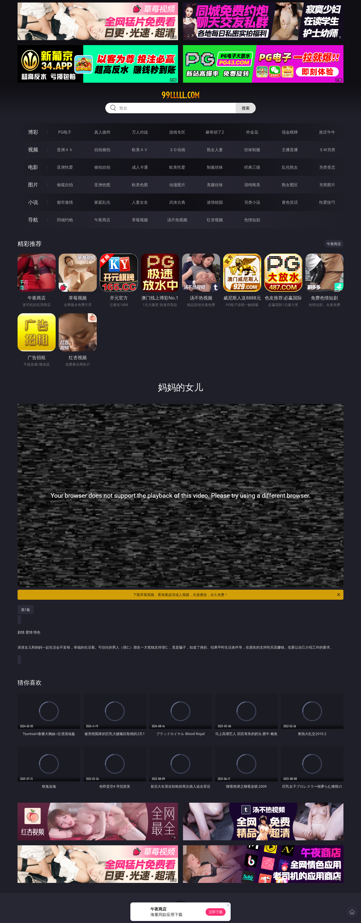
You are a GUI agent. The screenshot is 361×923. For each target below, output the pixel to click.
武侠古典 (177, 202)
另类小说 (252, 202)
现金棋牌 (290, 132)
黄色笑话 (290, 202)
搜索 (246, 108)
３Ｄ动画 (177, 149)
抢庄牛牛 (327, 132)
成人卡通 (140, 167)
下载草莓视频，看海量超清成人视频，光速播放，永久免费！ (237, 595)
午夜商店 (102, 220)
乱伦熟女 (290, 167)
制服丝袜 (215, 167)
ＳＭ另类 (327, 149)
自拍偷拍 (102, 149)
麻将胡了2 (215, 132)
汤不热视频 (177, 220)
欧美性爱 (177, 167)
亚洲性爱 (65, 167)
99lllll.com (180, 95)
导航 (33, 219)
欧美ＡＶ (140, 149)
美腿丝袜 (215, 184)
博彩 (33, 132)
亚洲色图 (102, 184)
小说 (33, 202)
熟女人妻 (215, 149)
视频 (33, 149)
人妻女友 (140, 202)
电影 (33, 167)
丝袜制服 (252, 149)
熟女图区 (290, 184)
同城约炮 (65, 220)
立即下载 (216, 911)
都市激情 (65, 202)
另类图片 (327, 184)
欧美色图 (140, 184)
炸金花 (252, 132)
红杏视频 (215, 220)
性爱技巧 (327, 202)
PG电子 (64, 132)
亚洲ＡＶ (65, 149)
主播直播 (290, 149)
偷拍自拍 (102, 167)
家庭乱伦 (102, 202)
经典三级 (252, 167)
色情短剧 (252, 220)
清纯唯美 (252, 184)
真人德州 (102, 132)
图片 (33, 184)
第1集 (25, 609)
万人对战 (140, 132)
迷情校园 (215, 202)
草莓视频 (140, 220)
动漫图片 (177, 184)
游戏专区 (177, 132)
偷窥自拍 (65, 184)
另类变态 (327, 167)
